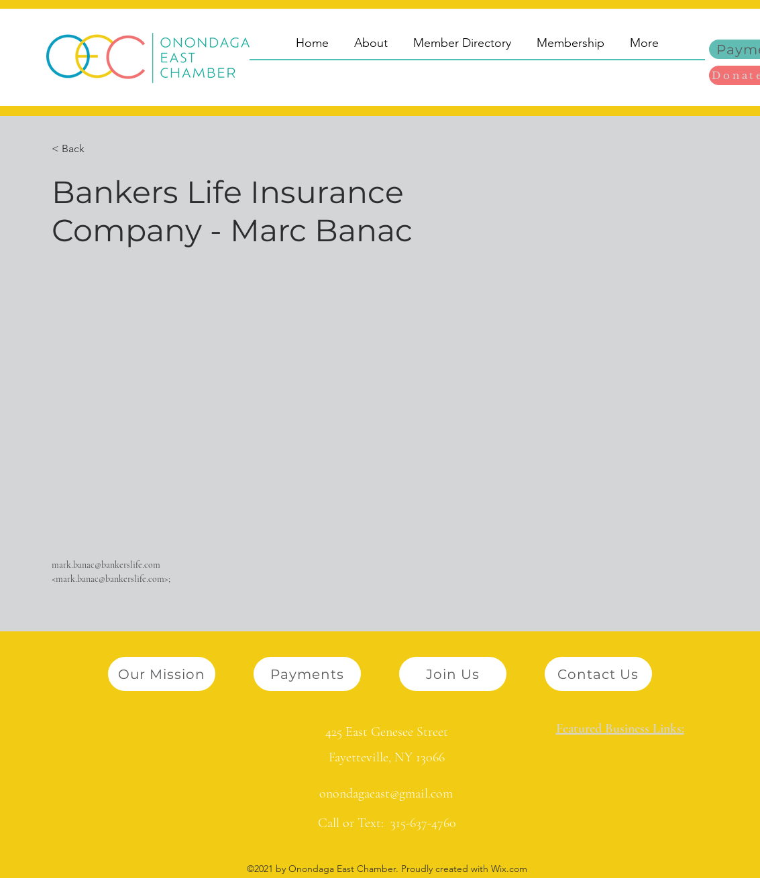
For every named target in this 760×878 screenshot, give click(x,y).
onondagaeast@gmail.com (386, 794)
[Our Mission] (161, 674)
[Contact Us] (598, 674)
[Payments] (307, 674)
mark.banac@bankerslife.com (106, 564)
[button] (78, 149)
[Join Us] (452, 674)
